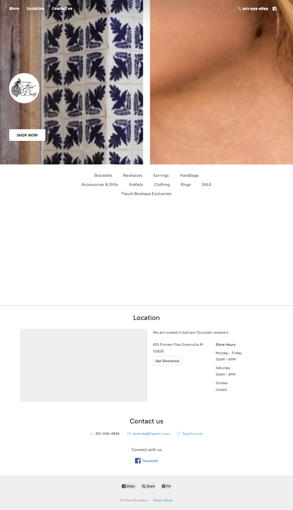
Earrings (161, 175)
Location (35, 8)
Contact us (62, 8)
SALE (207, 184)
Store (14, 8)
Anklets (136, 184)
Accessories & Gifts (99, 184)
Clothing (162, 184)
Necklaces (132, 175)
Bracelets (103, 175)
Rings (186, 184)
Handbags (189, 175)
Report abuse (163, 500)
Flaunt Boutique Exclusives (146, 193)
